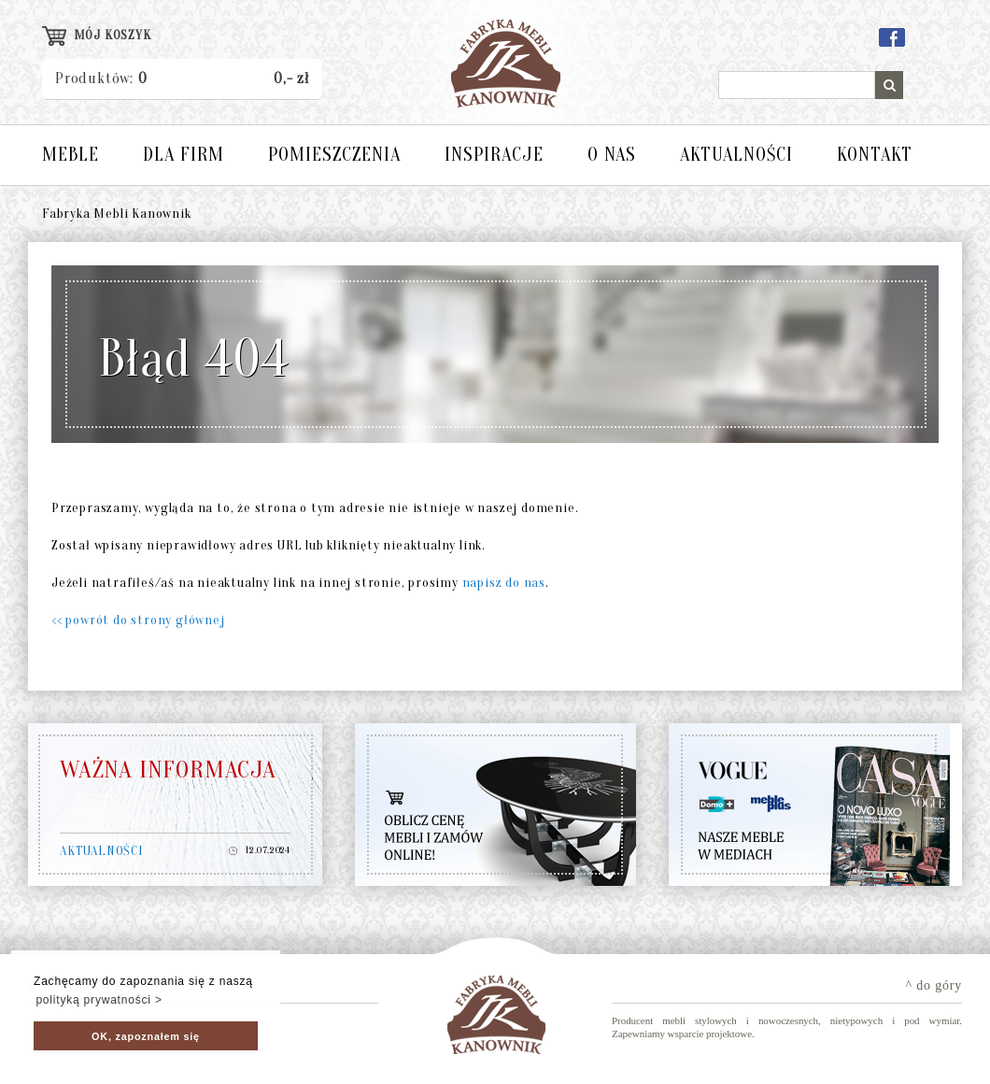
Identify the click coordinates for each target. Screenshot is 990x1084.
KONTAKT (874, 154)
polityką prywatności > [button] (98, 999)
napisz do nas (503, 583)
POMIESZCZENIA (334, 154)
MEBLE (70, 154)
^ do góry (934, 985)
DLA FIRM (183, 154)
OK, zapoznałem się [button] (146, 1036)
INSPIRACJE (494, 154)
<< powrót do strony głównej (138, 620)
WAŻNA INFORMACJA (168, 770)
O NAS (611, 154)
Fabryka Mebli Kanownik (116, 213)
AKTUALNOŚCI (736, 154)
